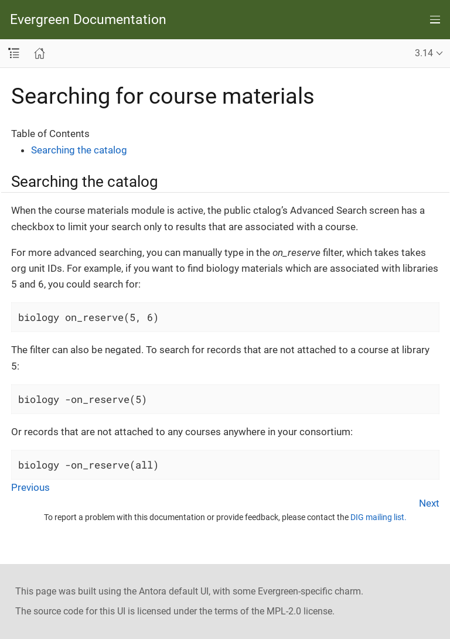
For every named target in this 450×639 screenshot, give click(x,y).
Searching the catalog (79, 150)
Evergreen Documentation (88, 19)
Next (429, 503)
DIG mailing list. (378, 517)
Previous (30, 487)
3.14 (424, 53)
